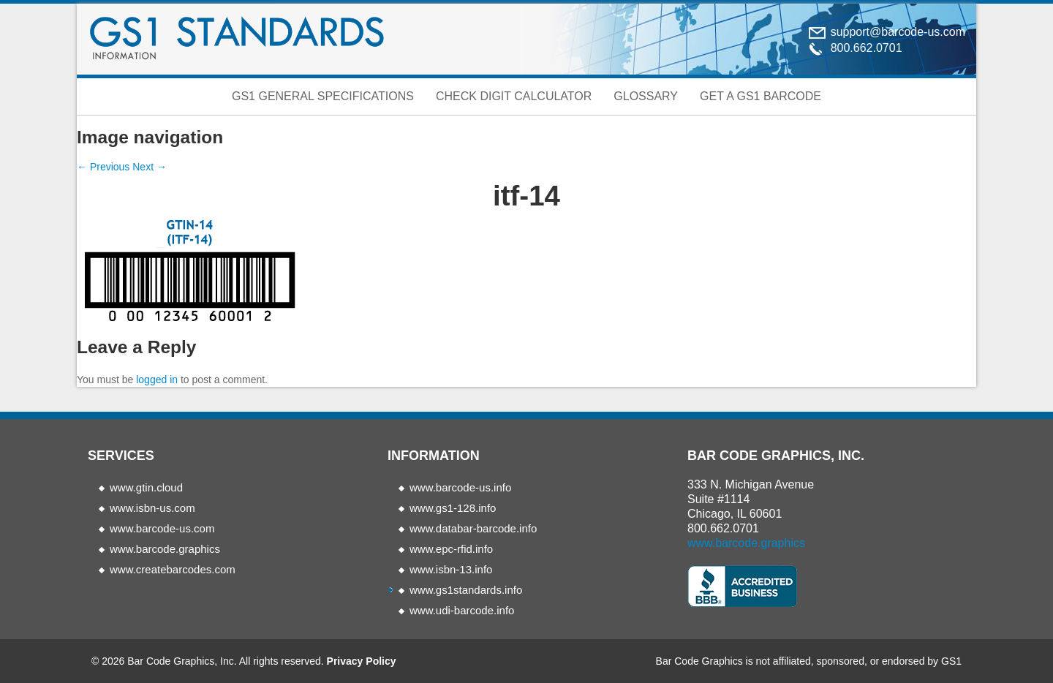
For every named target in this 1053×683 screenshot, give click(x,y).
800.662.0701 (723, 528)
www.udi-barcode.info (462, 610)
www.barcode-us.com (162, 528)
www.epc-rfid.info (451, 549)
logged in (157, 379)
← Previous (103, 167)
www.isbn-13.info (451, 569)
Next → (149, 167)
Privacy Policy (361, 661)
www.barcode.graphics (165, 549)
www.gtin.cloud (146, 487)
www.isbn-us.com (152, 508)
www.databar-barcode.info (473, 528)
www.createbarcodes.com (172, 569)
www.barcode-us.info (460, 487)
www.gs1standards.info (466, 590)
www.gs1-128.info (453, 508)
